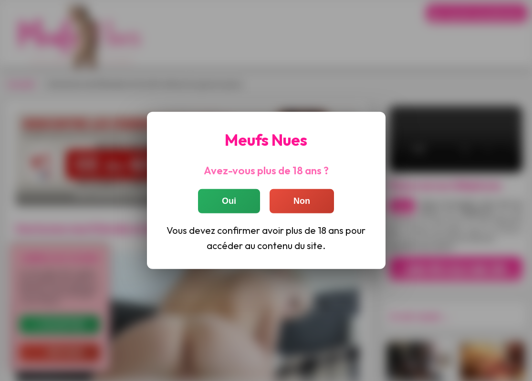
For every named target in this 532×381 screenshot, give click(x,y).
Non (301, 201)
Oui (229, 201)
